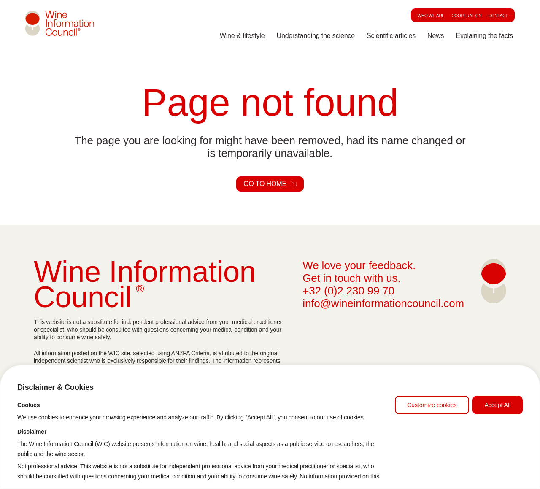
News (435, 36)
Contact (498, 16)
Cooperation (466, 16)
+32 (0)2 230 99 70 (348, 290)
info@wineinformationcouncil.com (383, 303)
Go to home (264, 183)
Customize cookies (432, 405)
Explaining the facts (484, 36)
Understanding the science (316, 36)
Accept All (497, 405)
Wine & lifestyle (242, 36)
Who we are (431, 16)
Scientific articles (391, 36)
